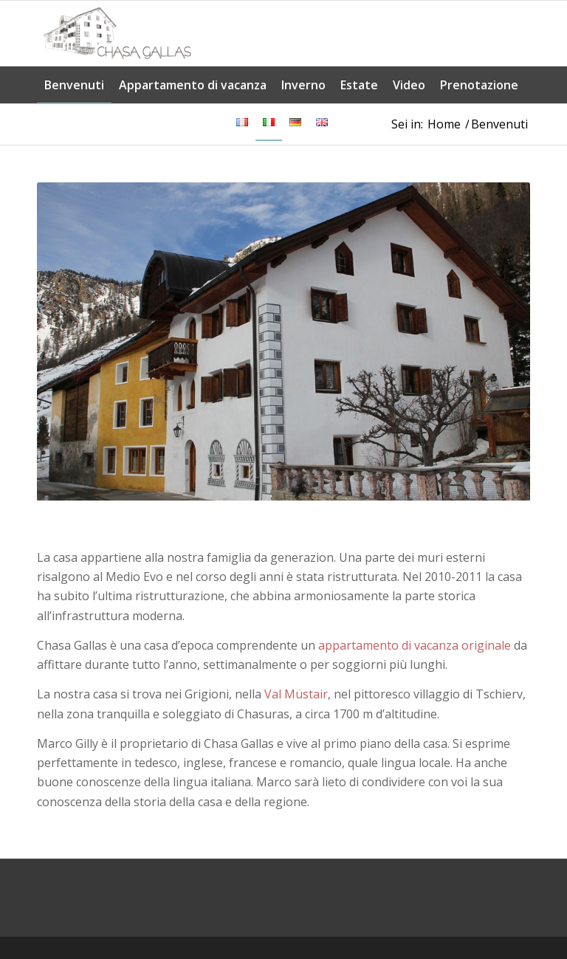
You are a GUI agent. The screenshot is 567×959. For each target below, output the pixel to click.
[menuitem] (74, 84)
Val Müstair (296, 694)
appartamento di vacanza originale (414, 645)
